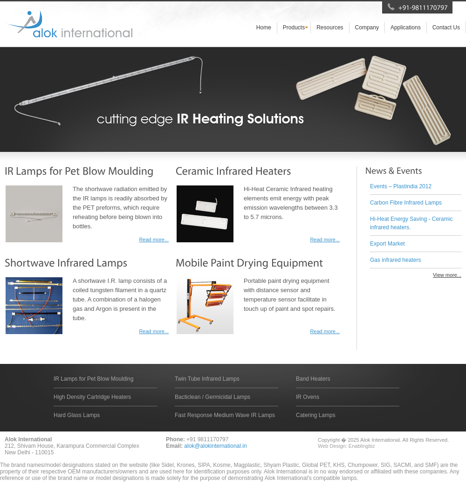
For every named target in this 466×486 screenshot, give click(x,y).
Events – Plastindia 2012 (401, 186)
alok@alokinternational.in (215, 446)
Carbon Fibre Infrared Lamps (406, 202)
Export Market (387, 243)
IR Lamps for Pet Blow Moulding (93, 379)
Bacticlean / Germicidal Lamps (212, 397)
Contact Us (446, 27)
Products (294, 27)
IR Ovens (307, 397)
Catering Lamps (316, 415)
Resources (329, 27)
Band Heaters (313, 379)
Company (367, 27)
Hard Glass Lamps (77, 415)
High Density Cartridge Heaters (92, 397)
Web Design (332, 446)
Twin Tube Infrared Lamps (207, 379)
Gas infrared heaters (395, 260)
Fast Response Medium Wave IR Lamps (225, 415)
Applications (406, 27)
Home (263, 27)
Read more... (154, 239)
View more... (447, 275)
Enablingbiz (362, 446)
